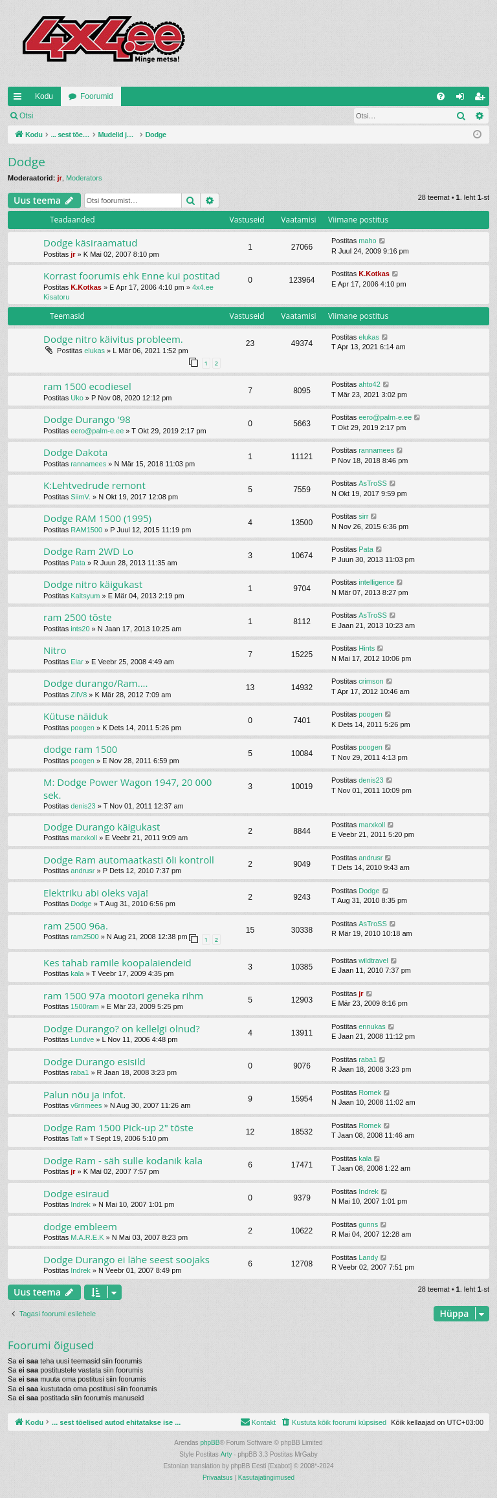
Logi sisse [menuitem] (463, 99)
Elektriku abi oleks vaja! (95, 892)
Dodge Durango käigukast (101, 826)
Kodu (44, 96)
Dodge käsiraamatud (90, 242)
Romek (370, 1092)
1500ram (84, 1006)
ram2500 (84, 936)
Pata (78, 563)
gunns (368, 1224)
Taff (76, 1138)
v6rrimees (86, 1105)
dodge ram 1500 (80, 749)
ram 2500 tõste (77, 617)
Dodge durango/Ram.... (95, 683)
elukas (94, 350)
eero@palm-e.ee (97, 431)
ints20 (80, 629)
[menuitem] (440, 96)
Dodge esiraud (76, 1193)
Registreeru (125, 115)
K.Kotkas (86, 287)
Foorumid (96, 96)
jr (59, 178)
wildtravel (373, 960)
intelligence (376, 582)
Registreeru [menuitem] (482, 99)
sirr (363, 516)
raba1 (80, 1072)
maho (368, 240)
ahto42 (370, 384)
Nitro (55, 650)
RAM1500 (86, 530)
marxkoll (84, 837)
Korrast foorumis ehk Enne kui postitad (131, 275)
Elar (77, 662)
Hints (367, 648)
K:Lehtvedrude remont (94, 485)
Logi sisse (69, 115)
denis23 (83, 806)
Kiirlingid (20, 99)
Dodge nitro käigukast (92, 584)
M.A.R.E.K (87, 1237)
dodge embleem (80, 1226)
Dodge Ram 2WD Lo (88, 551)
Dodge (26, 161)
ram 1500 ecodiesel (87, 386)
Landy (368, 1257)
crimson (371, 681)
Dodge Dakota (75, 452)
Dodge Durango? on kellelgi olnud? (121, 1028)
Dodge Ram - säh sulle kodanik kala (123, 1160)
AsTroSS (373, 483)
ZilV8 (79, 695)
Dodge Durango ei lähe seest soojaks (126, 1259)
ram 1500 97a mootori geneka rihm (123, 995)
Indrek (81, 1204)
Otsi (26, 115)
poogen (82, 728)
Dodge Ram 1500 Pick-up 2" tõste (118, 1127)
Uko (77, 398)
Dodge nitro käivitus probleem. (113, 338)
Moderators (84, 178)
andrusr (82, 870)
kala (77, 973)
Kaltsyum (85, 596)
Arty (226, 1454)
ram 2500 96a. (75, 925)
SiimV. (81, 497)
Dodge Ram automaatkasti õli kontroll (128, 859)
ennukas (372, 1026)
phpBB (209, 1442)
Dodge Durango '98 (87, 419)
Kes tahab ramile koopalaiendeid (117, 962)
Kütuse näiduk (75, 716)
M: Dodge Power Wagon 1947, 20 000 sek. (127, 788)
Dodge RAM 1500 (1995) (97, 518)
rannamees (88, 464)
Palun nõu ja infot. (84, 1094)
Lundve (82, 1039)
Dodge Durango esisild (94, 1061)
